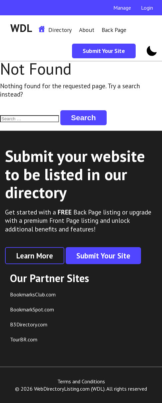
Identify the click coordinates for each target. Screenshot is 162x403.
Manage (122, 7)
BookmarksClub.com (33, 294)
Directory (60, 30)
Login (147, 7)
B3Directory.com (28, 324)
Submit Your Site (104, 51)
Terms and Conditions (81, 381)
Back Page (114, 30)
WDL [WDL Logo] (21, 28)
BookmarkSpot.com (32, 309)
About (86, 30)
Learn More (34, 255)
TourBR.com (23, 339)
